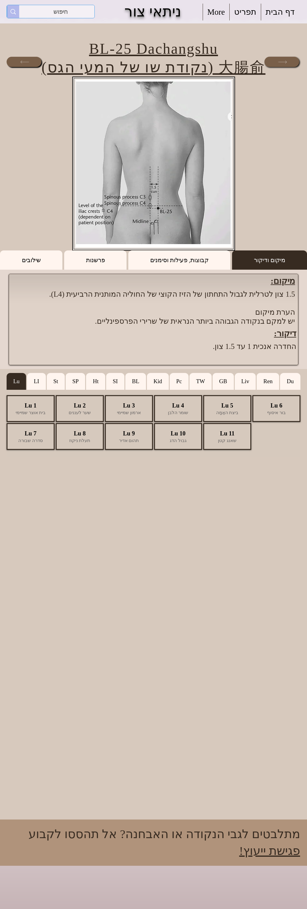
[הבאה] (281, 62)
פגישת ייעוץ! (269, 851)
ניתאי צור (152, 11)
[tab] (269, 260)
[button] (245, 12)
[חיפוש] (60, 11)
